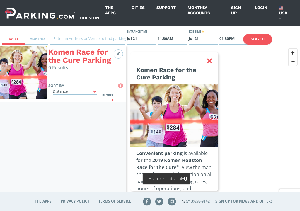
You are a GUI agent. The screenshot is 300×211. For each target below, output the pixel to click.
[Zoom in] (293, 53)
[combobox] (87, 40)
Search (258, 39)
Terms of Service (114, 201)
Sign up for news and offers (244, 201)
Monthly (38, 38)
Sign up (236, 10)
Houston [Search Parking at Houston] (89, 18)
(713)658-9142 (198, 201)
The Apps (110, 10)
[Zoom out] (293, 61)
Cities (138, 7)
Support (166, 7)
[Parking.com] (40, 13)
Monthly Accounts (199, 10)
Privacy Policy (75, 201)
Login (261, 7)
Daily (13, 38)
